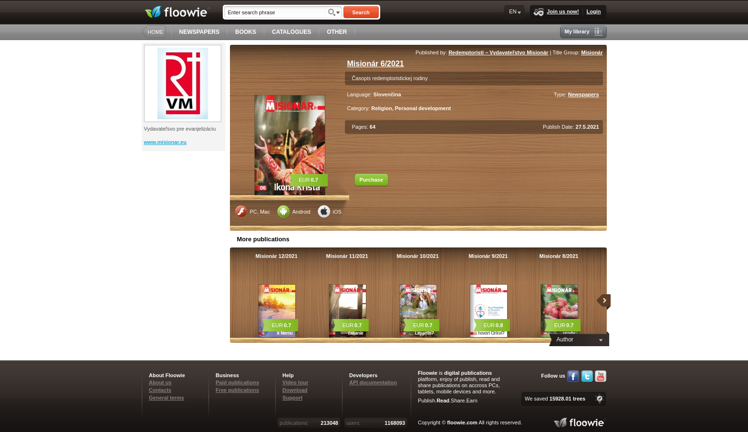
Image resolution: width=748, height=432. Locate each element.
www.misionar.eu (165, 142)
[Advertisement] (185, 189)
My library (584, 32)
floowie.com (462, 422)
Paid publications (237, 382)
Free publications (237, 390)
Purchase (372, 180)
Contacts (160, 390)
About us (160, 382)
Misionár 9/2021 (488, 256)
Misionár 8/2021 (559, 256)
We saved (555, 398)
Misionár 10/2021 (417, 256)
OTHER (337, 32)
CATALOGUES (291, 32)
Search (361, 12)
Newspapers (583, 94)
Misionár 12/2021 (276, 256)
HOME (156, 32)
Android (294, 211)
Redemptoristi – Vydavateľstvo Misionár (498, 52)
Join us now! (556, 12)
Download (295, 390)
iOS (330, 211)
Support (292, 398)
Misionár (592, 52)
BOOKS (245, 32)
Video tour (295, 382)
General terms (166, 398)
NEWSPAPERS (199, 32)
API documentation (373, 382)
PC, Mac (252, 211)
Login (594, 11)
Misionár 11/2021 (347, 256)
